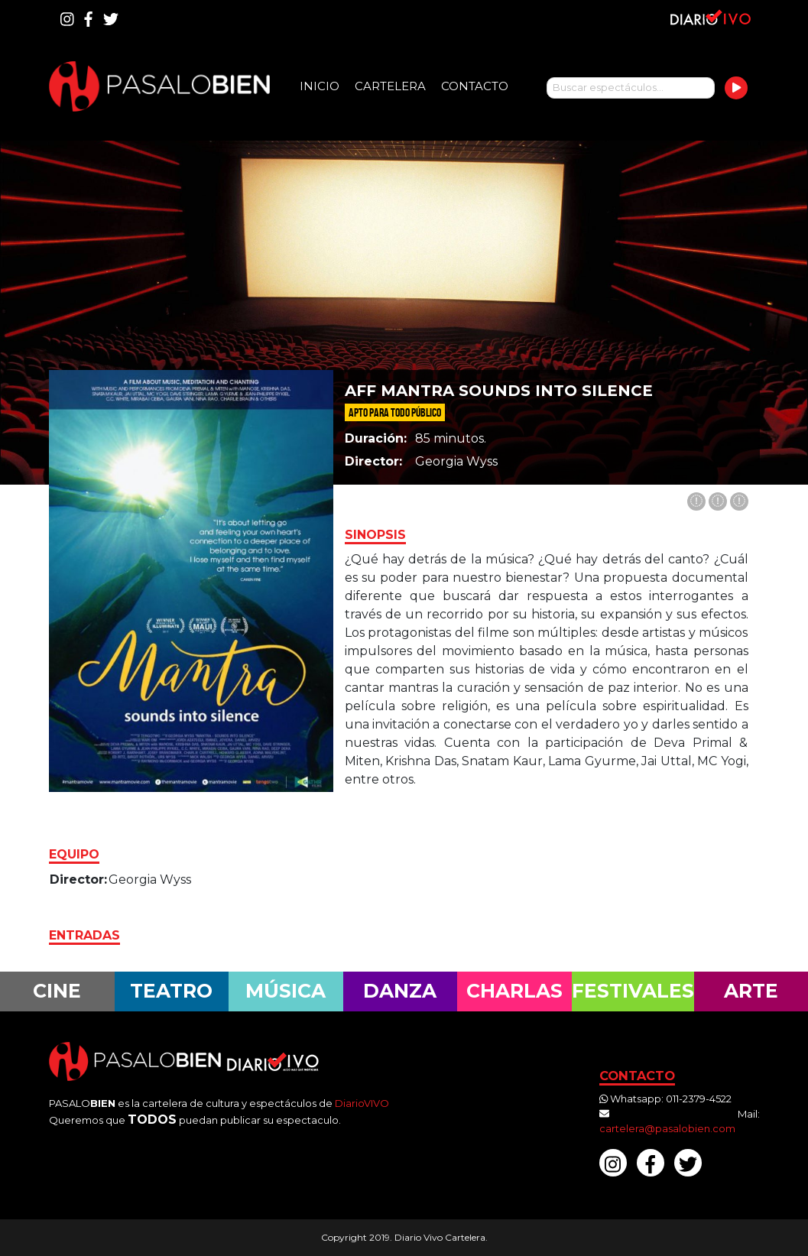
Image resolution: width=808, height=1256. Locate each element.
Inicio (319, 86)
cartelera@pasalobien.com (667, 1128)
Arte (751, 990)
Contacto (474, 86)
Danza (399, 990)
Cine (57, 990)
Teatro (171, 990)
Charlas (514, 990)
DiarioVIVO (362, 1103)
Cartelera (390, 86)
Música (285, 990)
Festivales (633, 990)
